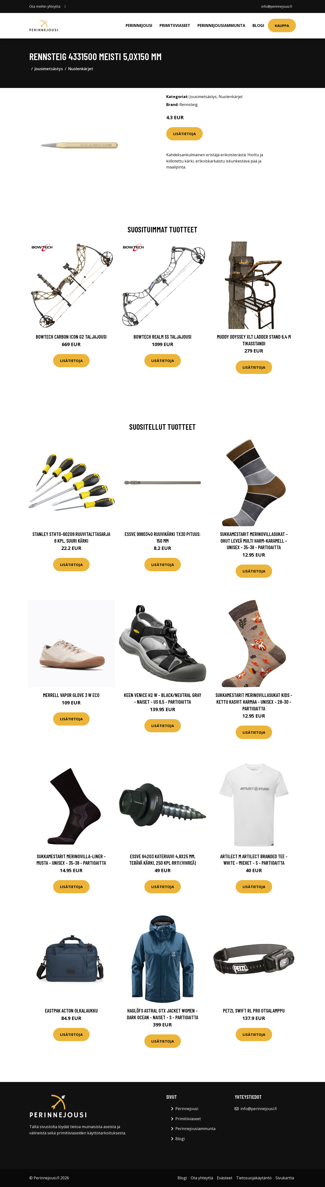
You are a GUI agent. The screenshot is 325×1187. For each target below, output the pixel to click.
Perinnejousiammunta (221, 25)
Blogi (258, 25)
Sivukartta (285, 1178)
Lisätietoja (184, 133)
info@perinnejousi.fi (276, 6)
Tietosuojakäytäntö (254, 1178)
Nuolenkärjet (80, 68)
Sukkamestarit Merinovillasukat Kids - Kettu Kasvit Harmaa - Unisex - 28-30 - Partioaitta (253, 701)
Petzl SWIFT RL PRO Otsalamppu (254, 1010)
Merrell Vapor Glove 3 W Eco (71, 695)
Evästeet (224, 1178)
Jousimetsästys (49, 68)
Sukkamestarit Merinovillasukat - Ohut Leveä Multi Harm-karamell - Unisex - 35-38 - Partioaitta (254, 540)
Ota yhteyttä (202, 1178)
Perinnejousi (139, 25)
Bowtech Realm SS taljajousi (162, 337)
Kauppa (282, 25)
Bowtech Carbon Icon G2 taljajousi (71, 337)
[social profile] (65, 6)
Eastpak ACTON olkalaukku (71, 1010)
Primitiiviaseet (174, 25)
